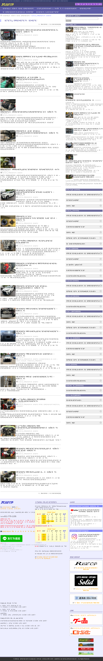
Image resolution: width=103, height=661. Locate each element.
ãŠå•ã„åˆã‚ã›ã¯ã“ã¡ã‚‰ (89, 4)
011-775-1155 (10, 516)
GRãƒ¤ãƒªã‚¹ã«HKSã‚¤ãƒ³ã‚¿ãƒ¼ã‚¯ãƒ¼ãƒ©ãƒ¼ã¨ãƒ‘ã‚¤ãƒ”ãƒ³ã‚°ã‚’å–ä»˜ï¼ (30, 169)
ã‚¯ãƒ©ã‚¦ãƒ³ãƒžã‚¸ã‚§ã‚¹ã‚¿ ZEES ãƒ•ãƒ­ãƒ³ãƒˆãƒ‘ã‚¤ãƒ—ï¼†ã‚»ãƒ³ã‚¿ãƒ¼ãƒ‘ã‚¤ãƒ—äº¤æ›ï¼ (88, 46)
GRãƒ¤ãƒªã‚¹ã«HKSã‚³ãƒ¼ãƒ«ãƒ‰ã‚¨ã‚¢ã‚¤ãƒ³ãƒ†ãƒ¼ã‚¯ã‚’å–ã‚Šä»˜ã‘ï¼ (29, 112)
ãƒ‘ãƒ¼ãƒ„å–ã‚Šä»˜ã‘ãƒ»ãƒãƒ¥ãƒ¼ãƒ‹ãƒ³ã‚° (18, 8)
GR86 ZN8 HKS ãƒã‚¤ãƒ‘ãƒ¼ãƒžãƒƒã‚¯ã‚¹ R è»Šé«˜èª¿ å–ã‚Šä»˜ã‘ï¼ (88, 129)
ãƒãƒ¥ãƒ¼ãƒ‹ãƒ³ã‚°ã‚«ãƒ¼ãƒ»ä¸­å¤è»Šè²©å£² (18, 12)
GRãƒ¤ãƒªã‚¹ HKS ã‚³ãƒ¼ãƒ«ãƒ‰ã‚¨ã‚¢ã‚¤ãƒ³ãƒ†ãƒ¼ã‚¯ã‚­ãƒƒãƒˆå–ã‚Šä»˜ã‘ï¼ (86, 63)
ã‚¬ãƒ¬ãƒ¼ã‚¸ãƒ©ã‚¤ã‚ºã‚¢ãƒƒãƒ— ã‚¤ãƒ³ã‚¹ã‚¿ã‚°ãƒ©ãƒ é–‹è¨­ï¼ (89, 535)
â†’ (86, 567)
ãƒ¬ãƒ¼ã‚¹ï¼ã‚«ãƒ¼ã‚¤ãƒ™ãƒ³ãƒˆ (47, 12)
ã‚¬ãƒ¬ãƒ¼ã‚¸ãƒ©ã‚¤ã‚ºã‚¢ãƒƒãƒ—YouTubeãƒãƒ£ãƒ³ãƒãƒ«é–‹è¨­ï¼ (85, 511)
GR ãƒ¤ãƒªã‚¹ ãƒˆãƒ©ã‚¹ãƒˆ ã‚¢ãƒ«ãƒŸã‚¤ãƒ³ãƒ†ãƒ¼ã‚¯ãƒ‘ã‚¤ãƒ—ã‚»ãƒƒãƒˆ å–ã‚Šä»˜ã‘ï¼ (35, 192)
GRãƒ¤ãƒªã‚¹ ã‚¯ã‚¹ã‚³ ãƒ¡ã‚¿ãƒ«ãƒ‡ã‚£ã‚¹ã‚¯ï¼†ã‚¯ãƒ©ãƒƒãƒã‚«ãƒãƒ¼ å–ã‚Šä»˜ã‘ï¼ (36, 218)
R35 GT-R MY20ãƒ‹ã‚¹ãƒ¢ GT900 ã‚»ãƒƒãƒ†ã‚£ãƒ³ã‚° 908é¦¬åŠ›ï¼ (84, 176)
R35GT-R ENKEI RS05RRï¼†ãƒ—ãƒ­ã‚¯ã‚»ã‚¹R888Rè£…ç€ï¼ (85, 144)
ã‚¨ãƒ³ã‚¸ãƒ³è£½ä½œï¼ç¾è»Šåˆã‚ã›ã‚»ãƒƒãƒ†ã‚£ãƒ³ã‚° (57, 8)
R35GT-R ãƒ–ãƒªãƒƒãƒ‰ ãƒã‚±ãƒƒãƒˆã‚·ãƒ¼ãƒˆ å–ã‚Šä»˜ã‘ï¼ (83, 79)
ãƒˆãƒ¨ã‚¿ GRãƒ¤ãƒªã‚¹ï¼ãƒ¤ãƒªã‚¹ (42, 15)
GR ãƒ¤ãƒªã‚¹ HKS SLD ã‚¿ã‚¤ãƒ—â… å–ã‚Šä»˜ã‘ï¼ (37, 472)
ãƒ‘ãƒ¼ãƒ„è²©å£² (85, 8)
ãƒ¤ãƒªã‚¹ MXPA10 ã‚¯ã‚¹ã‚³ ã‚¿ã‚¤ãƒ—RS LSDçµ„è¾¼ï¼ (37, 56)
